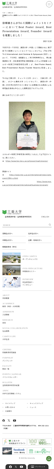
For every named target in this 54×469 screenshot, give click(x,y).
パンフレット (7, 359)
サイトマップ (10, 403)
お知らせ (10, 13)
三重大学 (12, 212)
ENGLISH (45, 216)
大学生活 (8, 337)
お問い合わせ (10, 407)
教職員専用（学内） (10, 247)
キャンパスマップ (36, 403)
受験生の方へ (7, 233)
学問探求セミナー (37, 270)
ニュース (33, 407)
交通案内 (8, 411)
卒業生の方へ (7, 240)
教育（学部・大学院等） (11, 305)
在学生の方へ (33, 233)
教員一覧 (7, 367)
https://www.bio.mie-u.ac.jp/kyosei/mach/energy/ (27, 161)
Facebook (10, 466)
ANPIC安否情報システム (11, 392)
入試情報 (8, 313)
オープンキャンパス (37, 257)
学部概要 (5, 296)
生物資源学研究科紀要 (10, 383)
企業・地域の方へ (35, 240)
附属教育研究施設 (9, 351)
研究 (7, 321)
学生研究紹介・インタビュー (37, 282)
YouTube (21, 466)
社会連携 (15, 329)
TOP (3, 13)
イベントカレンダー (11, 375)
